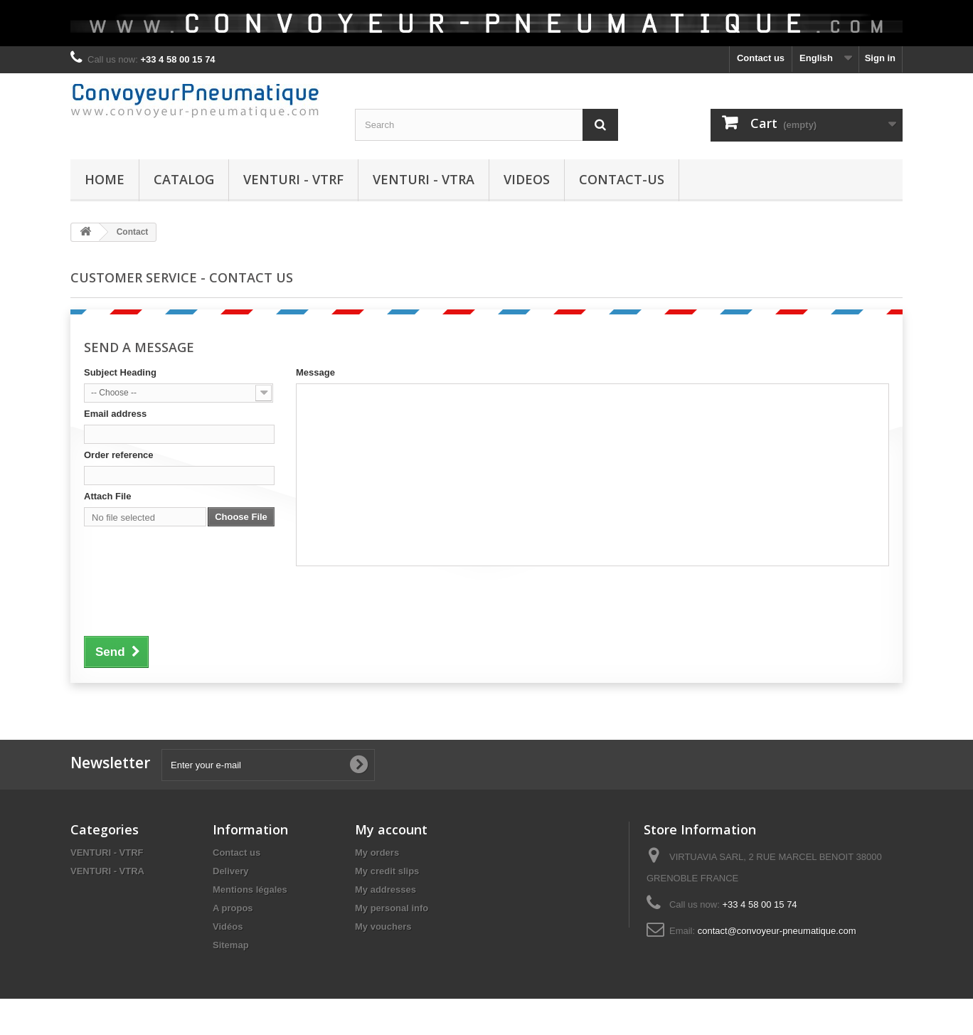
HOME (104, 179)
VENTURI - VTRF (293, 179)
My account (391, 829)
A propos (233, 908)
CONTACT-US (621, 179)
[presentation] (192, 608)
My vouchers (383, 926)
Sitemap (231, 945)
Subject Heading (120, 372)
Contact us (761, 58)
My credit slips (387, 871)
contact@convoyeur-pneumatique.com (777, 930)
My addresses (385, 889)
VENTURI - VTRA (423, 179)
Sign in (880, 58)
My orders (377, 852)
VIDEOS (527, 179)
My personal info (391, 908)
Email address (115, 413)
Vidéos (228, 926)
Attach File (107, 496)
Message (315, 372)
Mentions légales (250, 889)
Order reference (119, 455)
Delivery (231, 871)
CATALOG (184, 179)
